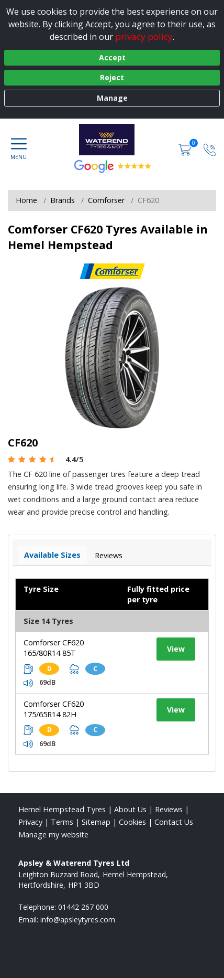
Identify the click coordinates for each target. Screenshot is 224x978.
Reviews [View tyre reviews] (108, 555)
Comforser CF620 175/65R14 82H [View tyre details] (54, 709)
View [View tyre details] (176, 649)
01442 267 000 (83, 907)
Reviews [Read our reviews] (169, 809)
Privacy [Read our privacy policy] (30, 822)
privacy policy (144, 36)
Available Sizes (52, 555)
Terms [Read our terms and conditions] (62, 822)
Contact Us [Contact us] (173, 822)
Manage (112, 98)
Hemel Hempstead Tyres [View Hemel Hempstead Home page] (62, 809)
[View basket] (185, 149)
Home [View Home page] (26, 200)
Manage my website (53, 834)
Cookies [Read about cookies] (132, 822)
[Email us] (77, 919)
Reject (112, 77)
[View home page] (111, 139)
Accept (112, 57)
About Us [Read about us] (130, 809)
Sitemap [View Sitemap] (96, 822)
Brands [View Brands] (62, 200)
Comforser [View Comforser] (106, 200)
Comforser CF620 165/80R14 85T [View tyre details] (54, 647)
